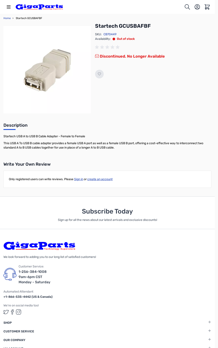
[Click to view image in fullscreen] (47, 69)
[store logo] (39, 7)
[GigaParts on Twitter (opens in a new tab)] (6, 312)
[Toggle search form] (187, 7)
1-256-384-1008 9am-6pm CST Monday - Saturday (34, 277)
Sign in (78, 179)
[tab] (15, 126)
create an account (100, 179)
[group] (108, 47)
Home (7, 18)
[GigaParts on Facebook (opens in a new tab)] (12, 312)
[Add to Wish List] (99, 74)
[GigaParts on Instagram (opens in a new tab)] (18, 312)
